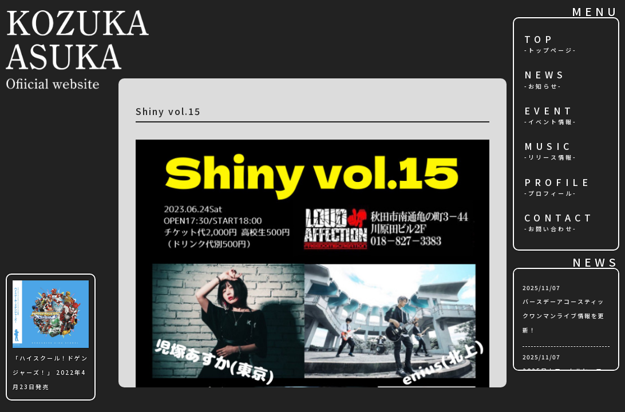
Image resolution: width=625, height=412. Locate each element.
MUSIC (548, 147)
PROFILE (558, 183)
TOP (539, 40)
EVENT (549, 111)
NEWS (545, 75)
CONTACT (559, 218)
